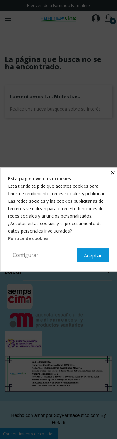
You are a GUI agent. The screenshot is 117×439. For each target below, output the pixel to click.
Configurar (25, 255)
